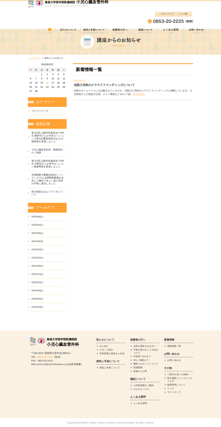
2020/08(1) (37, 290)
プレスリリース (39, 110)
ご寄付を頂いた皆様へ (178, 374)
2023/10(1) (37, 249)
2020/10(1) (37, 282)
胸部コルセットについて (145, 363)
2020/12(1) (37, 274)
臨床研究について (176, 384)
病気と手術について (110, 367)
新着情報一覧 (174, 346)
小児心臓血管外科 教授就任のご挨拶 (47, 151)
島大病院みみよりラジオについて (47, 193)
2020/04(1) (37, 298)
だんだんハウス (141, 389)
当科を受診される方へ (144, 346)
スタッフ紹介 (106, 349)
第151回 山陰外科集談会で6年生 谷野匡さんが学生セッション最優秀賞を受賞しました (47, 163)
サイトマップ (168, 3)
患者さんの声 (140, 371)
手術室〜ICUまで (142, 356)
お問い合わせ (174, 360)
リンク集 (183, 3)
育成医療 (137, 367)
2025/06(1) (37, 216)
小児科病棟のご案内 (143, 385)
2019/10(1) (37, 306)
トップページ (34, 58)
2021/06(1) (37, 265)
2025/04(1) (37, 224)
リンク (170, 388)
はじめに (104, 346)
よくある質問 (140, 403)
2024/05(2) (37, 241)
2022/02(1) (37, 257)
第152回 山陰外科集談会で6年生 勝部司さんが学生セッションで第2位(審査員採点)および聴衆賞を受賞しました (47, 137)
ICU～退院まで (141, 360)
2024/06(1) (37, 233)
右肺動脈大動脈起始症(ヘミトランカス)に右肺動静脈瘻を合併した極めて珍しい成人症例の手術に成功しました (47, 179)
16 (47, 82)
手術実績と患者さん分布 (112, 353)
